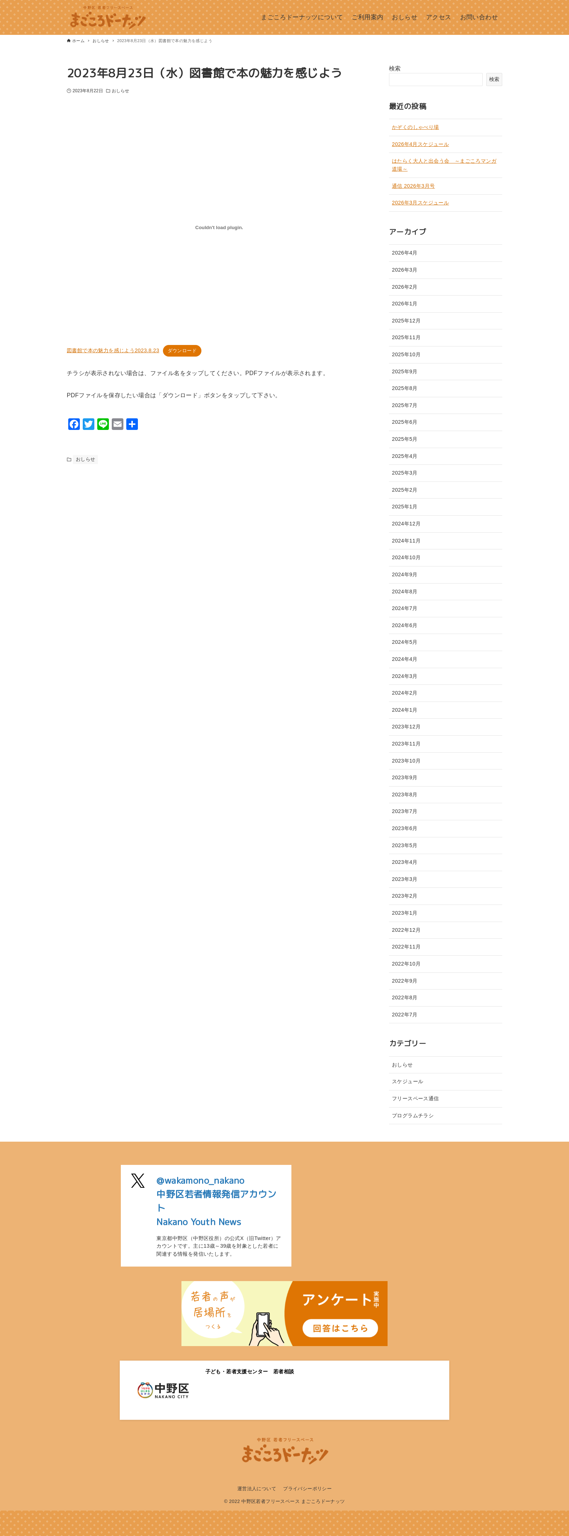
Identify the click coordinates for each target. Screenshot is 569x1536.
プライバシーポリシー (307, 1488)
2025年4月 (405, 456)
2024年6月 (405, 625)
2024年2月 (405, 693)
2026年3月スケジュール (420, 203)
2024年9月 (405, 574)
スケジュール (407, 1081)
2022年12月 (406, 930)
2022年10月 (406, 964)
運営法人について (256, 1488)
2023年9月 (405, 777)
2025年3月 (405, 473)
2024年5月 (405, 642)
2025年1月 (405, 506)
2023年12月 (406, 727)
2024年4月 (405, 659)
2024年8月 (405, 591)
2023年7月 (405, 811)
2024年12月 (406, 524)
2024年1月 (405, 710)
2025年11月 (406, 337)
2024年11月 (406, 541)
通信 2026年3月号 (413, 186)
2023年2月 (405, 896)
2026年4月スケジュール (420, 144)
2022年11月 (406, 947)
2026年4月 (405, 253)
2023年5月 (405, 845)
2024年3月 (405, 676)
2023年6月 (405, 828)
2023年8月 (405, 794)
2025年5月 (405, 439)
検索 (395, 68)
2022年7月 (405, 1014)
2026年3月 (405, 270)
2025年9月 (405, 371)
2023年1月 (405, 913)
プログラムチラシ (413, 1115)
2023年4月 (405, 862)
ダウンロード (182, 350)
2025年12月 (406, 321)
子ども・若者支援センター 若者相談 (249, 1371)
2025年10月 (406, 354)
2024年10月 (406, 557)
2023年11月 (406, 744)
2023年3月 (405, 879)
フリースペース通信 (415, 1098)
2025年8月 (405, 388)
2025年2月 (405, 490)
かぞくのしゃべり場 (415, 127)
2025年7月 (405, 405)
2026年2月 (405, 287)
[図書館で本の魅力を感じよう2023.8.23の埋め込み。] (219, 228)
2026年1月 (405, 303)
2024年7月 (405, 608)
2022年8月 (405, 997)
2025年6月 (405, 422)
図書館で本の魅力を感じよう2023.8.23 (113, 350)
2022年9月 (405, 981)
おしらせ (120, 90)
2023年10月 (406, 761)
